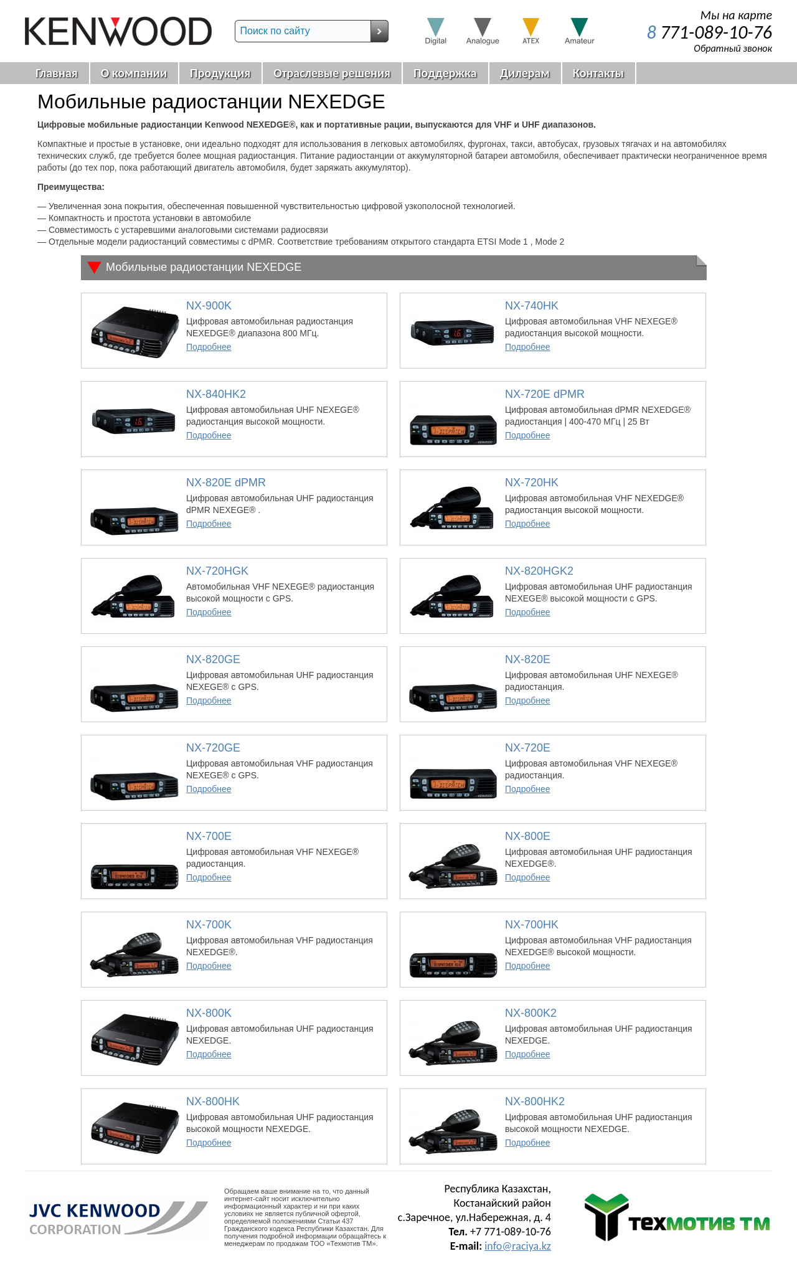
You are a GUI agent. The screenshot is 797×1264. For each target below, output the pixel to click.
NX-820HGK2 (539, 571)
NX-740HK (532, 305)
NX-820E (527, 659)
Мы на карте (736, 14)
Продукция (220, 72)
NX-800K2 (531, 1013)
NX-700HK (532, 924)
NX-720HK (532, 482)
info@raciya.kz (517, 1246)
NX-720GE (213, 748)
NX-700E (209, 836)
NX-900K (209, 305)
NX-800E (527, 836)
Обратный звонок (733, 48)
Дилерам (525, 72)
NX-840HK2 (216, 394)
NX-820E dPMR (226, 482)
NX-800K (209, 1013)
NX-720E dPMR (545, 394)
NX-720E (527, 748)
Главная (56, 72)
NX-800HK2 (535, 1101)
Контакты (598, 72)
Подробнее (209, 347)
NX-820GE (213, 659)
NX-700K (209, 924)
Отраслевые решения (331, 72)
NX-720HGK (217, 571)
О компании (134, 72)
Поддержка (445, 72)
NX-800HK (213, 1101)
